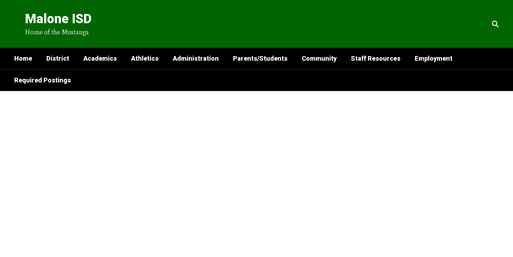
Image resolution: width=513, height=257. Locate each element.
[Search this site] (495, 23)
